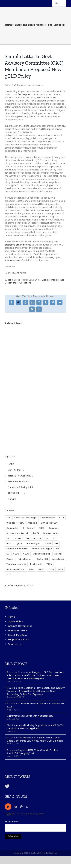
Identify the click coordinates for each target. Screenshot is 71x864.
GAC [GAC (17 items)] (54, 538)
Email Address (12, 821)
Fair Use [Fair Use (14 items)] (17, 538)
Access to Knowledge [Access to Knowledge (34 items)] (25, 517)
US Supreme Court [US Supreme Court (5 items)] (15, 569)
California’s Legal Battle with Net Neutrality (30, 715)
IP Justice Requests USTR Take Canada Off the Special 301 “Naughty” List (32, 752)
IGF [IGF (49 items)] (56, 543)
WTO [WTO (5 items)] (8, 574)
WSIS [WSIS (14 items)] (60, 569)
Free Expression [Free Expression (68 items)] (33, 538)
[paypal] (21, 806)
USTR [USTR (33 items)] (31, 569)
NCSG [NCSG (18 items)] (16, 553)
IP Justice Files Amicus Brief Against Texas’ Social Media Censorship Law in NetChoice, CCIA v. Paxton (35, 739)
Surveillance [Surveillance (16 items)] (58, 559)
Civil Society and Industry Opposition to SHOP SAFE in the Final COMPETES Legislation (35, 727)
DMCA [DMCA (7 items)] (36, 533)
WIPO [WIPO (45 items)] (51, 569)
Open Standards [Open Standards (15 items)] (41, 553)
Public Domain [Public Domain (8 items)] (25, 559)
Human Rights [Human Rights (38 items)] (34, 543)
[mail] (27, 806)
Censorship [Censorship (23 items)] (12, 528)
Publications (25, 282)
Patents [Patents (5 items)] (58, 553)
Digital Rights (48, 279)
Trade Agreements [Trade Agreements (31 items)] (16, 564)
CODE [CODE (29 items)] (41, 528)
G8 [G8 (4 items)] (46, 538)
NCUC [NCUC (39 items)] (26, 553)
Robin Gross (14, 279)
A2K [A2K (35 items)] (8, 517)
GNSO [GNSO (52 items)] (9, 543)
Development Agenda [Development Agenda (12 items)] (17, 533)
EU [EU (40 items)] (7, 538)
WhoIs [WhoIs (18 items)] (41, 569)
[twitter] (8, 806)
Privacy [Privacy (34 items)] (10, 559)
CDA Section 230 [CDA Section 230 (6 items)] (49, 523)
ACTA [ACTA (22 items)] (61, 517)
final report (24, 94)
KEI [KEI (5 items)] (7, 553)
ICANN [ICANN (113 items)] (48, 543)
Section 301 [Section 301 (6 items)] (42, 559)
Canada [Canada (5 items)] (32, 523)
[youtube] (16, 806)
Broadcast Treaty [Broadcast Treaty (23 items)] (15, 523)
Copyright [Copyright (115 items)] (53, 528)
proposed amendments (18, 244)
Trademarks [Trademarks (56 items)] (36, 564)
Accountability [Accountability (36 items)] (47, 517)
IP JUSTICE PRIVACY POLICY (19, 585)
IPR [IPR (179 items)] (57, 548)
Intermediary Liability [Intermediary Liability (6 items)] (16, 548)
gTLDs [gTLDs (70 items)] (19, 543)
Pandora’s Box (12, 260)
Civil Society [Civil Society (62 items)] (28, 528)
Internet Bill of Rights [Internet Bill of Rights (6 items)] (42, 548)
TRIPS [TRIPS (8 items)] (49, 564)
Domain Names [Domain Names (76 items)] (51, 533)
